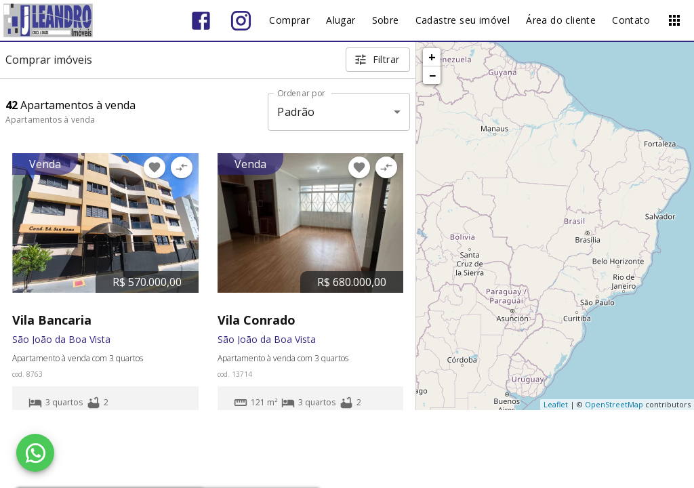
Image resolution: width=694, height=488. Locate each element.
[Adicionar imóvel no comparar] (181, 167)
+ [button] (432, 57)
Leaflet (556, 404)
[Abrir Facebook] (201, 21)
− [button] (432, 75)
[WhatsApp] (35, 453)
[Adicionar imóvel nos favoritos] (154, 167)
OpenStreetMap (614, 404)
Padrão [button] (295, 111)
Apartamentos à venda (50, 119)
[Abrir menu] (674, 20)
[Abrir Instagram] (241, 21)
